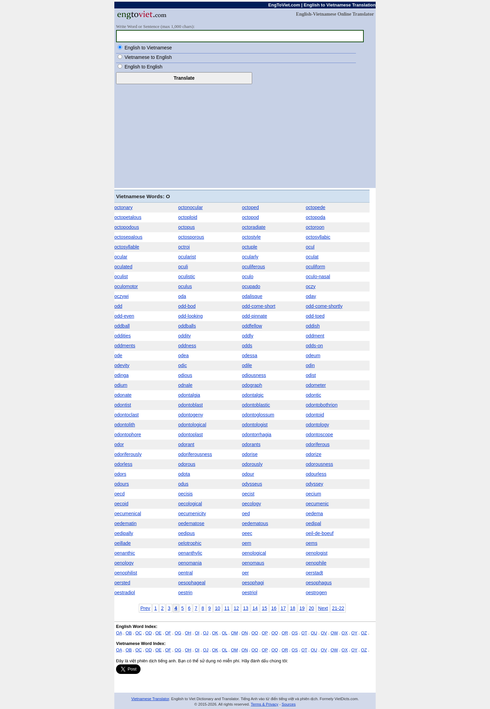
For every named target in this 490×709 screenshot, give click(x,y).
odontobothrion (322, 405)
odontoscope (319, 434)
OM (234, 633)
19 (302, 608)
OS (295, 633)
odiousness (254, 375)
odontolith (124, 424)
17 (283, 608)
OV (324, 633)
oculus (185, 286)
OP (265, 633)
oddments (124, 345)
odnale (185, 385)
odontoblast (190, 405)
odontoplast (190, 434)
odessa (249, 355)
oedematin (125, 523)
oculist (121, 276)
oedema (314, 513)
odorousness (319, 464)
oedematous (255, 523)
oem (246, 543)
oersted (122, 582)
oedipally (123, 533)
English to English (143, 66)
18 (292, 608)
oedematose (191, 523)
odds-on (314, 345)
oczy (311, 286)
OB (129, 633)
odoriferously (128, 454)
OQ (274, 633)
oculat (312, 256)
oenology (124, 563)
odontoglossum (258, 414)
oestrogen (316, 592)
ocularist (187, 256)
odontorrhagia (256, 434)
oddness (187, 345)
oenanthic (124, 553)
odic (182, 365)
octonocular (190, 207)
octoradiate (253, 227)
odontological (192, 424)
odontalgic (253, 395)
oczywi (121, 296)
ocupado (251, 286)
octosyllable (126, 247)
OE (159, 633)
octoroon (315, 227)
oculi (183, 266)
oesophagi (253, 582)
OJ (205, 633)
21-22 (338, 608)
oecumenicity (192, 513)
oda (182, 296)
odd (118, 306)
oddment (315, 335)
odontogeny (190, 414)
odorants (251, 444)
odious (185, 375)
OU (314, 633)
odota (184, 474)
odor (119, 444)
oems (311, 543)
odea (183, 355)
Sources (289, 704)
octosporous (191, 237)
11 (227, 608)
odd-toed (315, 316)
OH (188, 633)
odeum (313, 355)
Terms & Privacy (264, 704)
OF (168, 633)
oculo (247, 276)
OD (148, 633)
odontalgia (189, 395)
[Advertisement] (245, 135)
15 (264, 608)
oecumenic (317, 503)
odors (120, 474)
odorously (252, 464)
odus (183, 484)
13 (245, 608)
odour (248, 474)
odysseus (252, 484)
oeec (247, 533)
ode (118, 355)
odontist (122, 405)
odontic (313, 395)
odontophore (127, 434)
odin (310, 365)
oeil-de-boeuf (320, 533)
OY (354, 633)
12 (236, 608)
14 (255, 608)
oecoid (121, 503)
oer (245, 573)
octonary (123, 207)
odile (247, 365)
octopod (250, 217)
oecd (119, 494)
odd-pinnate (254, 316)
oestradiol (124, 592)
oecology (251, 503)
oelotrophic (190, 543)
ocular (120, 256)
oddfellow (252, 326)
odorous (187, 464)
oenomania (190, 563)
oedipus (186, 533)
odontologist (255, 424)
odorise (250, 454)
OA (119, 633)
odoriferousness (195, 454)
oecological (190, 503)
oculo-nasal (318, 276)
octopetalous (127, 217)
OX (345, 633)
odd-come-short (258, 306)
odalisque (252, 296)
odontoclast (126, 414)
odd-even (124, 316)
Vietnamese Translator (150, 699)
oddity (184, 335)
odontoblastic (256, 405)
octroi (184, 247)
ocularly (250, 256)
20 (311, 608)
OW (334, 633)
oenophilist (125, 573)
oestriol (249, 592)
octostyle (251, 237)
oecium (313, 494)
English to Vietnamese (148, 47)
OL (224, 633)
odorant (186, 444)
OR (284, 633)
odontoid (315, 414)
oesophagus (319, 582)
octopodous (126, 227)
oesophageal (192, 582)
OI (197, 633)
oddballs (187, 326)
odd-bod (187, 306)
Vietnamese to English (148, 57)
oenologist (317, 553)
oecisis (185, 494)
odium (120, 385)
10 (217, 608)
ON (244, 633)
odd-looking (190, 316)
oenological (254, 553)
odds (247, 345)
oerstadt (314, 573)
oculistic (186, 276)
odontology (317, 424)
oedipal (313, 523)
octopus (186, 227)
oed (246, 513)
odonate (123, 395)
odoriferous (318, 444)
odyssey (314, 484)
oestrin (185, 592)
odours (121, 484)
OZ (364, 633)
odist (311, 375)
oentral (185, 573)
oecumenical (127, 513)
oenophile (316, 563)
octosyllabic (318, 237)
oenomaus (253, 563)
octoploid (187, 217)
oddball (122, 326)
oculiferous (253, 266)
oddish (313, 326)
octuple (249, 247)
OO (254, 633)
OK (215, 633)
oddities (122, 335)
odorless (123, 464)
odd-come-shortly (324, 306)
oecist (248, 494)
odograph (252, 385)
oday (311, 296)
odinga (121, 375)
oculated (123, 266)
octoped (250, 207)
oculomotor (126, 286)
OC (138, 633)
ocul (310, 247)
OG (178, 633)
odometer (316, 385)
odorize (314, 454)
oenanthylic (190, 553)
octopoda (316, 217)
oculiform (315, 266)
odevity (121, 365)
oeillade (122, 543)
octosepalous (128, 237)
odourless (316, 474)
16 (274, 608)
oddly (247, 335)
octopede (316, 207)
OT (304, 633)
